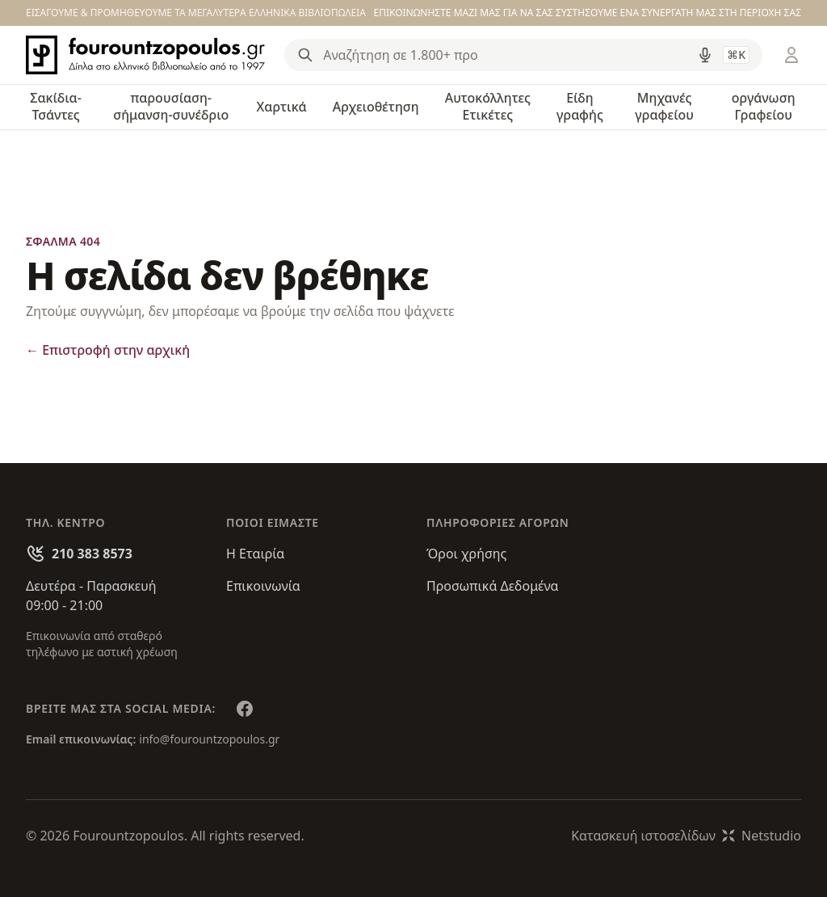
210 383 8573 (92, 553)
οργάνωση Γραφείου (764, 106)
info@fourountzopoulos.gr (209, 739)
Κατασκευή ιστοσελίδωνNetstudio (686, 835)
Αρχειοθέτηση (376, 107)
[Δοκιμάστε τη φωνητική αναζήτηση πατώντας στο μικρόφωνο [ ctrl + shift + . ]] (705, 55)
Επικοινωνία (263, 586)
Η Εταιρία (255, 553)
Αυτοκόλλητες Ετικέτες (488, 106)
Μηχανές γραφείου (664, 106)
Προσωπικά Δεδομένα (492, 586)
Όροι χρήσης (466, 553)
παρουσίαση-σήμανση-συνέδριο (171, 106)
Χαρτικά (282, 107)
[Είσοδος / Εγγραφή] (791, 55)
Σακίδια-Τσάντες (56, 106)
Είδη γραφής (579, 106)
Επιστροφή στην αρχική (108, 350)
